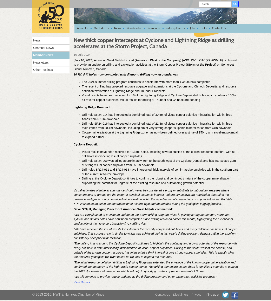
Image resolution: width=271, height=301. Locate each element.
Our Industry (101, 28)
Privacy (196, 294)
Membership (134, 28)
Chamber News (43, 48)
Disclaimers (180, 294)
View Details (82, 282)
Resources (154, 28)
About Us (82, 28)
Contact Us (219, 28)
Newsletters (41, 62)
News (117, 28)
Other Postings (43, 69)
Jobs (192, 28)
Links (204, 28)
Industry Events (175, 28)
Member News (43, 55)
